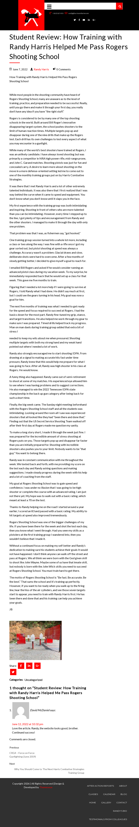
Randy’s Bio (120, 811)
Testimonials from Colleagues (108, 819)
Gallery (106, 802)
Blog (124, 794)
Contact (121, 802)
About (123, 786)
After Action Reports (100, 786)
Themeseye (45, 787)
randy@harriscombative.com (77, 13)
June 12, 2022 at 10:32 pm (27, 724)
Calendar (109, 794)
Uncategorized (33, 679)
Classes (93, 794)
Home (92, 802)
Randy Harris (41, 69)
